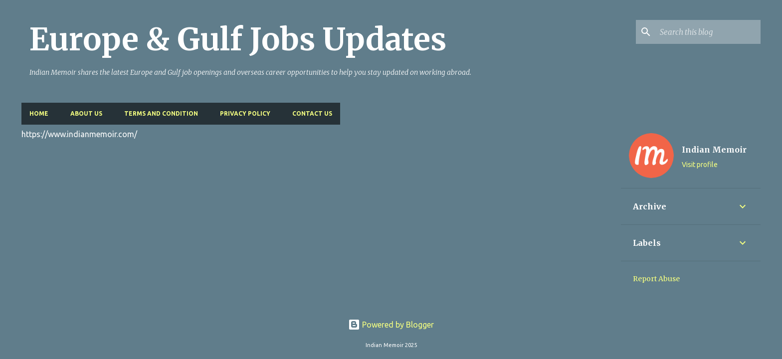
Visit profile (700, 165)
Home (38, 113)
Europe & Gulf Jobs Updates (237, 39)
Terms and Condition (161, 113)
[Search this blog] (708, 32)
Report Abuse (656, 278)
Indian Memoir (714, 150)
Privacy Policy (245, 113)
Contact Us (312, 113)
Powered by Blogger (391, 324)
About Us (86, 113)
